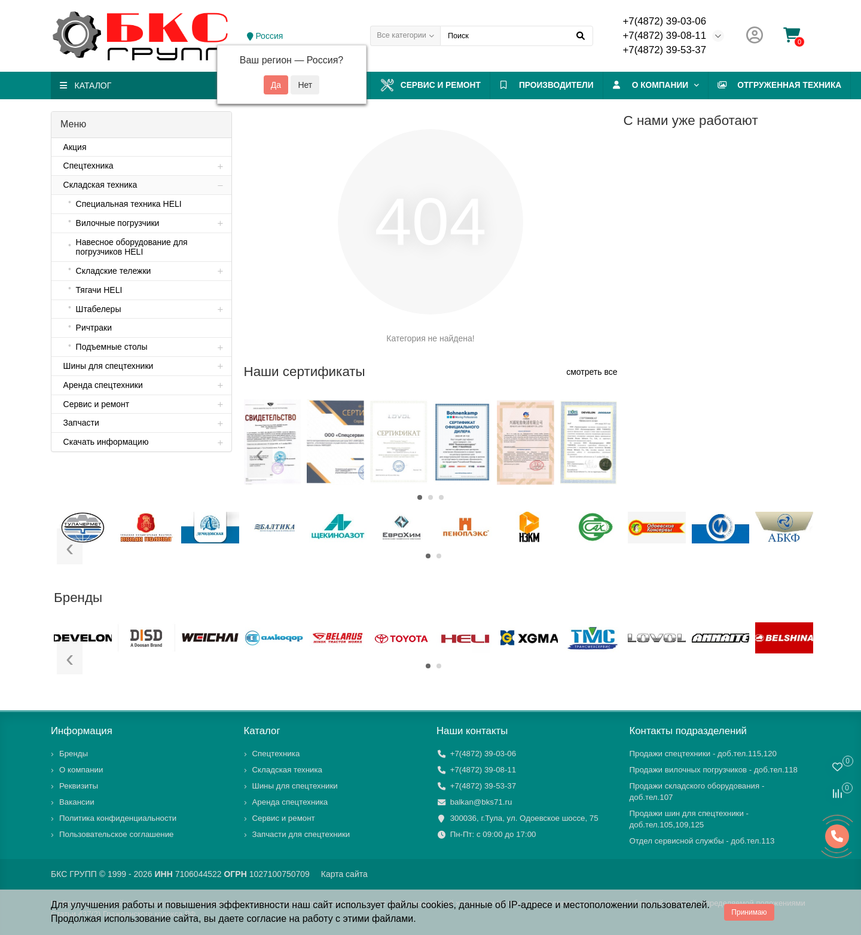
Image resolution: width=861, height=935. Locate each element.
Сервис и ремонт (457, 85)
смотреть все (591, 372)
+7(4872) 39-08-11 (664, 35)
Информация (81, 731)
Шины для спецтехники (295, 785)
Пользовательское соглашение (116, 834)
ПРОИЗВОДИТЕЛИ (591, 85)
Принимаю (749, 912)
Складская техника (287, 769)
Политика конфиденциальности (117, 818)
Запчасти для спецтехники (301, 834)
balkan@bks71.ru (481, 802)
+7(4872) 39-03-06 (664, 21)
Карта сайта (344, 874)
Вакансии (76, 802)
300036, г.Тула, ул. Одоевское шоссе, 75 (524, 818)
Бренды (73, 753)
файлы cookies (420, 905)
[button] (419, 497)
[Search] (516, 36)
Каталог (262, 731)
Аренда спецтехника (290, 802)
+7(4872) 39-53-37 (664, 50)
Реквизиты (78, 785)
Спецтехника (276, 753)
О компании (713, 85)
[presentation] (260, 456)
